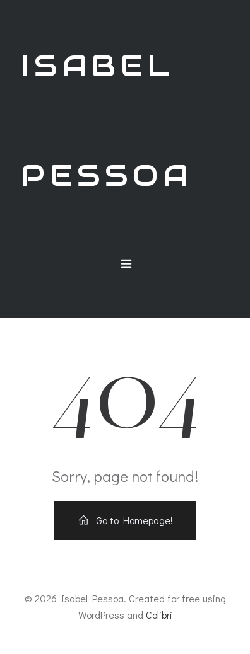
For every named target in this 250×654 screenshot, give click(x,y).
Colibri (159, 614)
